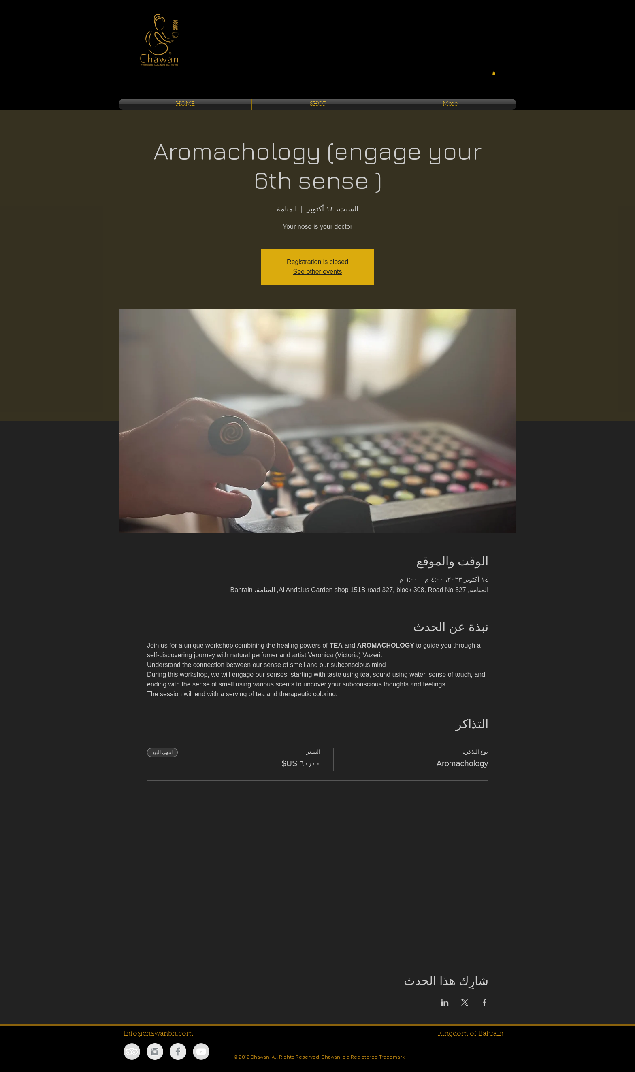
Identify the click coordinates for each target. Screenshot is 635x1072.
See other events (317, 271)
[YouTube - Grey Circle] (201, 1051)
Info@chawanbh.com (158, 1033)
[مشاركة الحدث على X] (465, 1002)
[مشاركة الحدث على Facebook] (484, 1002)
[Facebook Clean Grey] (178, 1051)
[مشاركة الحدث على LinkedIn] (445, 1002)
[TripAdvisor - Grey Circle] (132, 1051)
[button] (493, 73)
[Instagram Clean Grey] (155, 1051)
